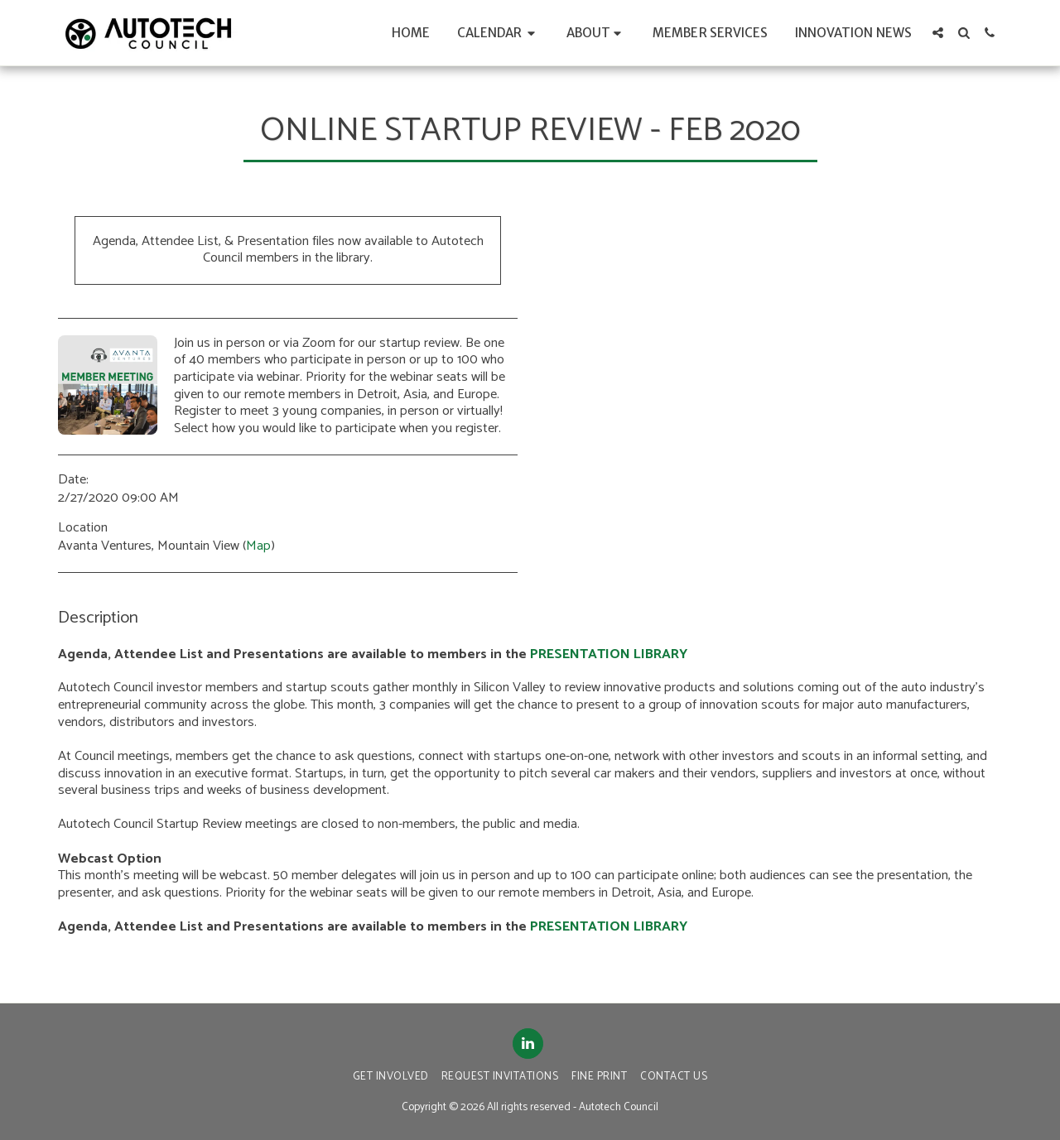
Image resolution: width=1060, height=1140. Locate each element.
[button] (498, 33)
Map (258, 546)
